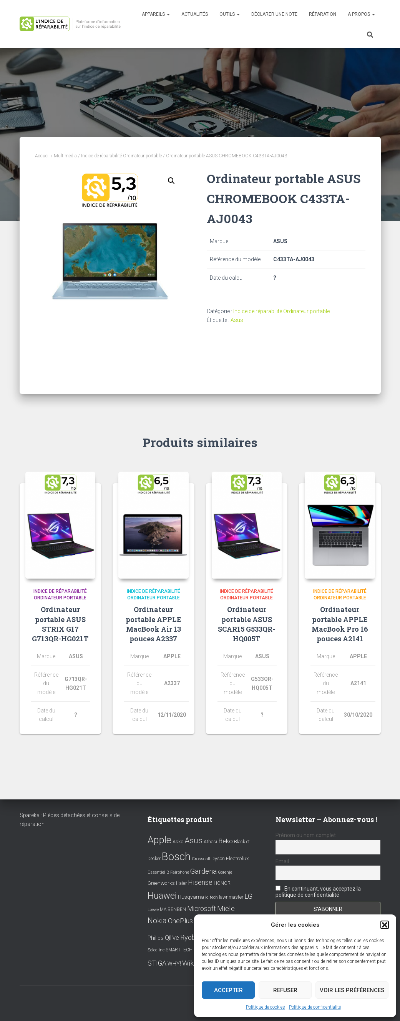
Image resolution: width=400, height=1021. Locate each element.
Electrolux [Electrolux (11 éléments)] (237, 858)
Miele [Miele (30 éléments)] (226, 908)
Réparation (322, 14)
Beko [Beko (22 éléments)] (225, 841)
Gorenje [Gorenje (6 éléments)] (225, 872)
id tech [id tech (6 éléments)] (211, 897)
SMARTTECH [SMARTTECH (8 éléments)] (179, 950)
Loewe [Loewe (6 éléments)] (153, 909)
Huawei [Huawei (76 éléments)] (162, 895)
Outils (229, 14)
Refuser (285, 990)
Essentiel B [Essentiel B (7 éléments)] (158, 872)
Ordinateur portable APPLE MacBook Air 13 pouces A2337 (153, 624)
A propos (361, 14)
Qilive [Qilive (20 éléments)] (172, 937)
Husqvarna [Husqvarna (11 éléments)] (191, 897)
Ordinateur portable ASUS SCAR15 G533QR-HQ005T (246, 624)
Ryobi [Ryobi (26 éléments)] (188, 937)
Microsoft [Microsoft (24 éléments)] (201, 909)
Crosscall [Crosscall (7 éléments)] (201, 858)
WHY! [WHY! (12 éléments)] (174, 964)
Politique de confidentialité (315, 1007)
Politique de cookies (265, 1007)
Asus (237, 320)
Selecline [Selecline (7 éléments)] (156, 950)
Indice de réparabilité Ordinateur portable (121, 155)
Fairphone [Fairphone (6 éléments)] (179, 872)
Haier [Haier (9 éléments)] (181, 883)
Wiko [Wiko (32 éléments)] (190, 963)
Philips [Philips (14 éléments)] (156, 937)
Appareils (156, 14)
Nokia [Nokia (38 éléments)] (157, 920)
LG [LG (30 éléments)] (248, 896)
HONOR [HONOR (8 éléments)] (222, 883)
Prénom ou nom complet (306, 835)
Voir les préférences (352, 990)
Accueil (42, 155)
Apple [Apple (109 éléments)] (159, 840)
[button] (384, 925)
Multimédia (65, 155)
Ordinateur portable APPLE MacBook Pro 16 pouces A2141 (340, 624)
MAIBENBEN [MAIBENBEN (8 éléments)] (173, 909)
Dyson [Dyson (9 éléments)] (218, 858)
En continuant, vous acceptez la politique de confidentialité (318, 892)
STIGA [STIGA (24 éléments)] (157, 963)
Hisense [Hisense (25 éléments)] (200, 882)
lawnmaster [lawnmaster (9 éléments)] (231, 897)
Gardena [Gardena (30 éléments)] (203, 871)
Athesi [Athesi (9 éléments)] (210, 841)
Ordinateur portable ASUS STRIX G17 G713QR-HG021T (60, 624)
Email (282, 861)
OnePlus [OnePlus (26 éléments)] (180, 921)
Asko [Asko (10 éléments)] (178, 841)
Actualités (194, 14)
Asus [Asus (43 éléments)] (193, 840)
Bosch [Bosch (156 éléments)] (176, 856)
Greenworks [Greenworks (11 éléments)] (161, 883)
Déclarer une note (274, 14)
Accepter (228, 990)
